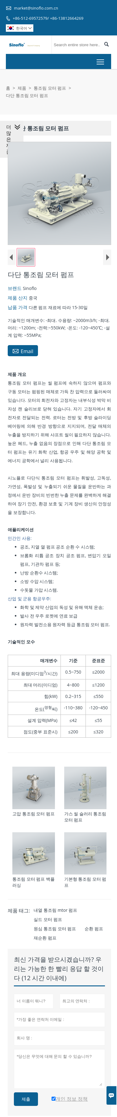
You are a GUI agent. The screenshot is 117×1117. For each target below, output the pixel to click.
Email (21, 352)
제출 (24, 1101)
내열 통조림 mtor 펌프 (54, 912)
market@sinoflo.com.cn (36, 8)
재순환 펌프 (43, 940)
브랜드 (14, 289)
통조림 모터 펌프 (50, 88)
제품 (22, 88)
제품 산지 (16, 299)
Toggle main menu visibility (101, 60)
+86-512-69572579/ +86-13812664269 (48, 18)
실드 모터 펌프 (46, 922)
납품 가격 (16, 308)
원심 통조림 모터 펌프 (53, 931)
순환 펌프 (92, 931)
